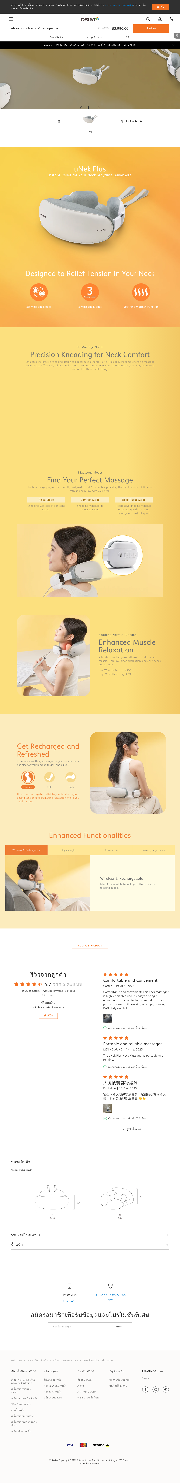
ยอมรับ (160, 6)
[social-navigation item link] (145, 1389)
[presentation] (90, 1340)
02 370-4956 (69, 1301)
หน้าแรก (16, 1360)
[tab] (26, 850)
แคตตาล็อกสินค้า (37, 1360)
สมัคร (119, 1326)
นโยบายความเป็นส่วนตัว (119, 5)
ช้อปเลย (151, 28)
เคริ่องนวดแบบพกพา (65, 1360)
